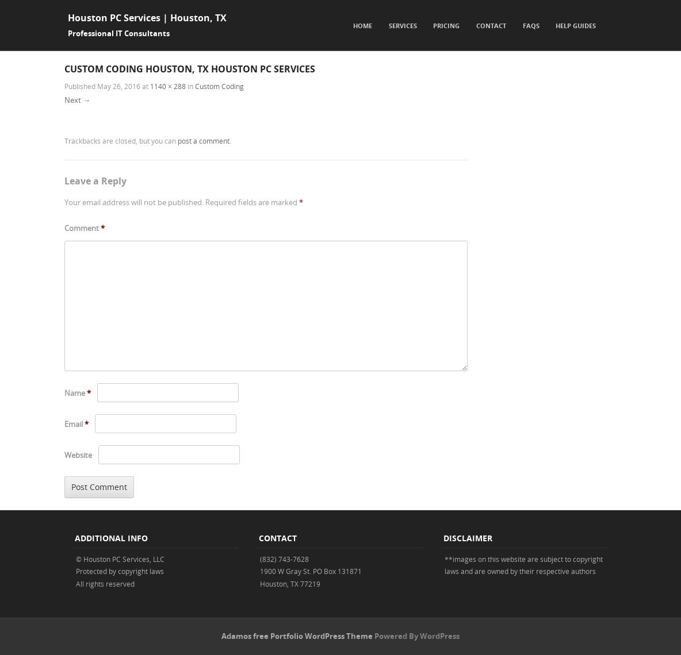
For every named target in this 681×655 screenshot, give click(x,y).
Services (403, 25)
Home (362, 25)
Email (76, 424)
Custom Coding (219, 86)
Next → (77, 100)
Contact (491, 25)
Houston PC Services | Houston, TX (147, 17)
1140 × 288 (168, 86)
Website (78, 455)
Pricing (446, 25)
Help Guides (576, 25)
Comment (84, 228)
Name (77, 393)
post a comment (203, 140)
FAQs (531, 25)
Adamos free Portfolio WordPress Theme (297, 636)
